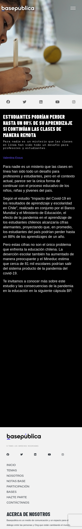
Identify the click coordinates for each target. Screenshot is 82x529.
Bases (12, 492)
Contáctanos (18, 502)
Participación (18, 486)
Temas (12, 470)
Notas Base (16, 481)
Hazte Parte (17, 497)
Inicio (11, 465)
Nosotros (15, 476)
